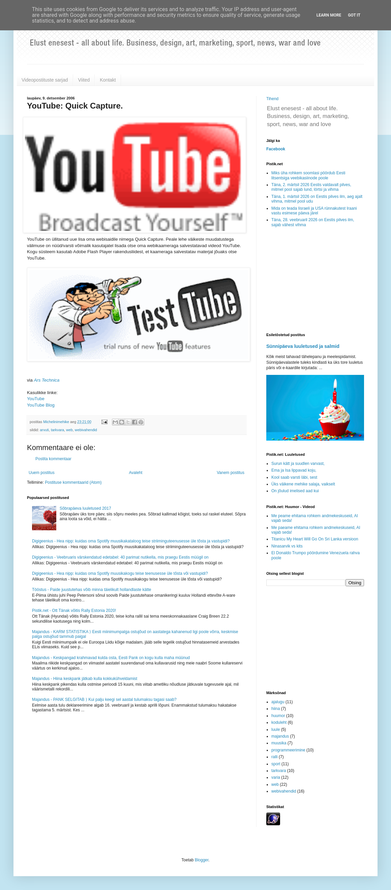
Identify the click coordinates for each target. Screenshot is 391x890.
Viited (84, 80)
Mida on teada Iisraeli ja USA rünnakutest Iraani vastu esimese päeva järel (314, 210)
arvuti (44, 430)
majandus (280, 736)
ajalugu (277, 702)
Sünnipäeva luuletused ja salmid (302, 346)
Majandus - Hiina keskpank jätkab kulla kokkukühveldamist (84, 678)
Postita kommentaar (53, 458)
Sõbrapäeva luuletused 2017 (85, 508)
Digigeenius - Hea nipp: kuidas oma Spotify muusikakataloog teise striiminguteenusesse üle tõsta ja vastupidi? (131, 541)
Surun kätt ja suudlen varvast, (298, 463)
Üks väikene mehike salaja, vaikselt (303, 484)
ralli (274, 756)
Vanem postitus (230, 472)
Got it (354, 15)
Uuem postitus (42, 472)
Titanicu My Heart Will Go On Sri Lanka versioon (314, 539)
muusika (279, 743)
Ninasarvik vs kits (287, 546)
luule (275, 729)
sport (275, 764)
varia (275, 777)
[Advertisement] (315, 280)
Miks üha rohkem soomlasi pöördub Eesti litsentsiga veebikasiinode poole (308, 175)
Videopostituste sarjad (45, 80)
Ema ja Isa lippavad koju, (293, 470)
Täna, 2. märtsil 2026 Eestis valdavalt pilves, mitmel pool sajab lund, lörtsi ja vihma (311, 187)
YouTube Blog (41, 405)
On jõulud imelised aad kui (295, 490)
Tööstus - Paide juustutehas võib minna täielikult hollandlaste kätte (91, 589)
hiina (275, 708)
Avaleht (136, 472)
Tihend (272, 98)
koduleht (279, 722)
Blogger (202, 860)
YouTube (35, 398)
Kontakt (108, 80)
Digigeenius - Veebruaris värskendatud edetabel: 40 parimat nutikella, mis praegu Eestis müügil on (120, 557)
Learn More (329, 15)
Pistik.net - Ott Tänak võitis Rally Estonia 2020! (74, 610)
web (69, 430)
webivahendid (86, 430)
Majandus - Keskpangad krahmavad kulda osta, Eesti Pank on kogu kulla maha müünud (111, 657)
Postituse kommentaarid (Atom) (73, 482)
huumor (278, 715)
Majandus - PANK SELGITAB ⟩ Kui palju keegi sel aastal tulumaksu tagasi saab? (104, 699)
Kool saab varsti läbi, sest (294, 477)
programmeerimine (288, 750)
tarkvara (57, 430)
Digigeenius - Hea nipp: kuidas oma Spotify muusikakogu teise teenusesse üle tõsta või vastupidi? (120, 573)
